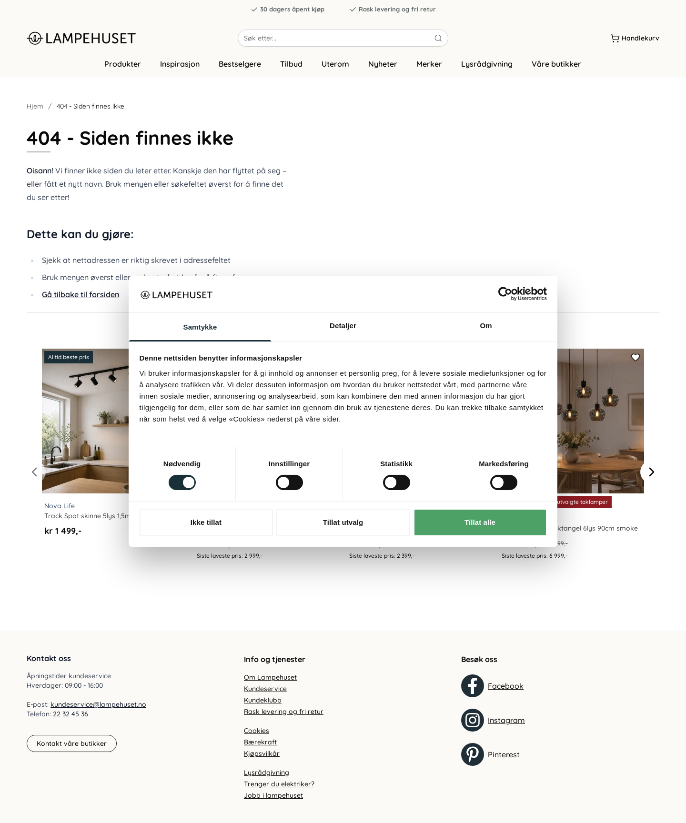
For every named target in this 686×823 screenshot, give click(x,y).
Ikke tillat (206, 522)
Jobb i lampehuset (273, 795)
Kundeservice (265, 688)
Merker (429, 73)
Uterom (335, 73)
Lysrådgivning (487, 73)
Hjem (35, 115)
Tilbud (291, 73)
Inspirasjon (180, 73)
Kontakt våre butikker (72, 743)
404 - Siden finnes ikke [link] (90, 115)
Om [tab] (486, 325)
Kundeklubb (263, 700)
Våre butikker (556, 73)
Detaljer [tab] (343, 325)
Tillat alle (479, 522)
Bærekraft (260, 742)
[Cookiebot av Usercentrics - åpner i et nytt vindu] (505, 294)
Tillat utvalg (343, 522)
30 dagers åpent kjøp (287, 9)
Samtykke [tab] (200, 327)
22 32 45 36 (70, 714)
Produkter (122, 73)
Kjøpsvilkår (262, 753)
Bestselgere (240, 73)
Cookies (256, 730)
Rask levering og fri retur (392, 9)
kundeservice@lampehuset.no (98, 705)
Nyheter (382, 73)
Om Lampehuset (270, 677)
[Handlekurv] (634, 42)
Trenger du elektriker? (279, 784)
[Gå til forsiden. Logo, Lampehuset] (132, 42)
